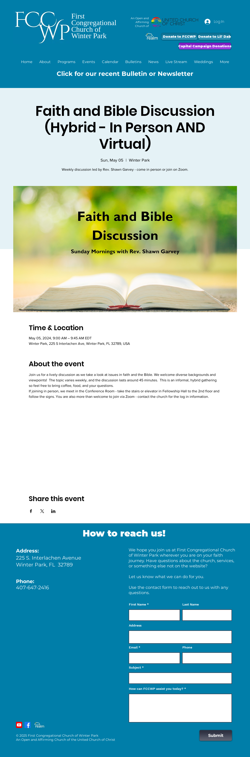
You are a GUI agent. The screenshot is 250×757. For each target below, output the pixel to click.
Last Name (190, 604)
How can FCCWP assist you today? (156, 688)
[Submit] (215, 735)
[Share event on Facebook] (31, 511)
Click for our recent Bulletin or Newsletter (125, 73)
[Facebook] (27, 725)
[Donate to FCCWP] (179, 36)
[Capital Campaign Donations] (205, 46)
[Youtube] (19, 725)
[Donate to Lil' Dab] (214, 36)
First (78, 16)
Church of (86, 29)
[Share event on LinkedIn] (53, 511)
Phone (187, 647)
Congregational (93, 23)
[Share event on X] (42, 511)
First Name (137, 604)
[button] (45, 61)
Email (133, 647)
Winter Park (88, 36)
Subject (135, 667)
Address (135, 625)
